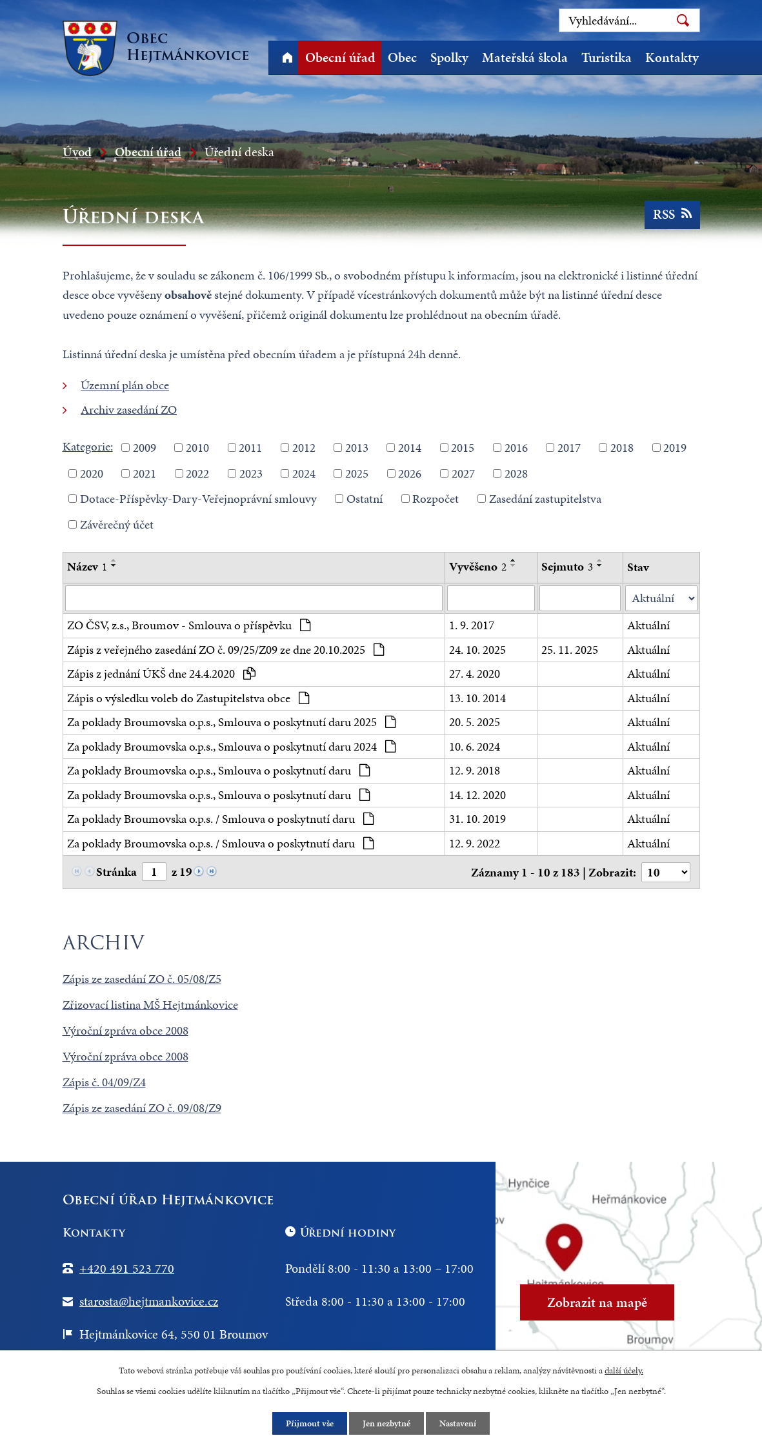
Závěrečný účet (117, 523)
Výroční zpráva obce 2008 (125, 1030)
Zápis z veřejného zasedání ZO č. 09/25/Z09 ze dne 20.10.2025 (226, 649)
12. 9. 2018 (474, 770)
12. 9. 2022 (474, 843)
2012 (304, 447)
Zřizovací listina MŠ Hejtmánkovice (150, 1004)
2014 (409, 447)
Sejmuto (567, 566)
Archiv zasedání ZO (129, 409)
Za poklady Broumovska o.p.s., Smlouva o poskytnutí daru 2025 (231, 722)
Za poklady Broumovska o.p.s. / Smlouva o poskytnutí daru (220, 818)
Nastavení (457, 1423)
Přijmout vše (310, 1423)
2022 (197, 472)
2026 (409, 472)
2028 (516, 472)
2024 (304, 472)
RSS (672, 214)
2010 (197, 447)
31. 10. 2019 (477, 818)
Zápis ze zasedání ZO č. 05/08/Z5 (142, 978)
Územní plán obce (125, 385)
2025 (356, 472)
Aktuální (648, 625)
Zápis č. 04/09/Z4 (104, 1082)
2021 (144, 472)
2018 (622, 447)
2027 (463, 472)
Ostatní (364, 498)
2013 (356, 447)
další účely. (624, 1370)
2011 (250, 447)
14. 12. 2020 (477, 795)
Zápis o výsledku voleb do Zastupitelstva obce (188, 698)
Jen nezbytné (386, 1423)
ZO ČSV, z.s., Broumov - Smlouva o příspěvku (189, 625)
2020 (91, 472)
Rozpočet (435, 498)
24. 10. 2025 (477, 649)
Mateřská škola (525, 57)
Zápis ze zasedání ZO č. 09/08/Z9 (142, 1108)
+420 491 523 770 (126, 1268)
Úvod (287, 57)
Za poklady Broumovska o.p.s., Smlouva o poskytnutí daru (218, 770)
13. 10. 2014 (477, 698)
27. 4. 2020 (474, 673)
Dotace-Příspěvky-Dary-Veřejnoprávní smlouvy (198, 498)
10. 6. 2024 (474, 746)
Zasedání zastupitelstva (545, 498)
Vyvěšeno (477, 566)
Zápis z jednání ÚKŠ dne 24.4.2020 (161, 673)
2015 (462, 447)
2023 (251, 472)
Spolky (449, 57)
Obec (402, 57)
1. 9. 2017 (471, 625)
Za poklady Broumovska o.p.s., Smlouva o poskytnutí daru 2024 (231, 746)
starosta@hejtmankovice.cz (148, 1301)
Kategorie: (88, 446)
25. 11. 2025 (569, 649)
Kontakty (672, 57)
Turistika (606, 57)
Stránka (116, 871)
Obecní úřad (340, 57)
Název (87, 566)
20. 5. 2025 (474, 722)
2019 (675, 447)
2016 (516, 447)
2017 (569, 447)
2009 (144, 447)
